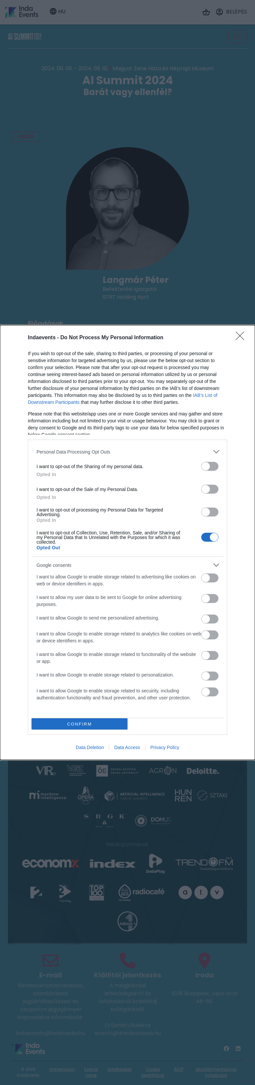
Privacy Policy (164, 747)
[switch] (209, 466)
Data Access (127, 747)
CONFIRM (79, 724)
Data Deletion (90, 747)
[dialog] (127, 542)
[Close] (242, 338)
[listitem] (127, 451)
